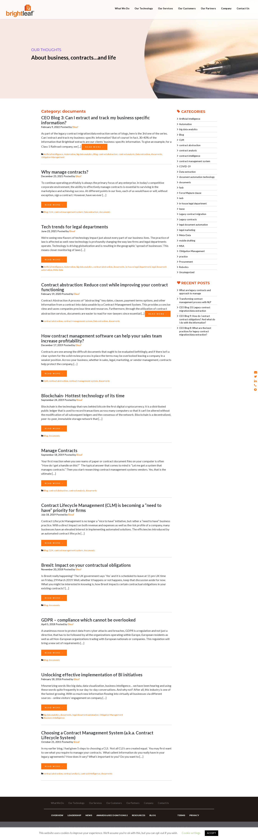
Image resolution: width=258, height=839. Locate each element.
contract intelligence (90, 773)
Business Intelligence (54, 717)
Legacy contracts (188, 219)
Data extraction (143, 154)
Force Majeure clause (190, 192)
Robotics (183, 267)
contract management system (68, 212)
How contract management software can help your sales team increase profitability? (101, 338)
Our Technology (144, 12)
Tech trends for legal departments (74, 226)
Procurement (186, 261)
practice (183, 256)
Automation (70, 154)
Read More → (94, 147)
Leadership (73, 819)
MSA (181, 245)
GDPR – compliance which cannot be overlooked (88, 619)
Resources (136, 819)
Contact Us (243, 12)
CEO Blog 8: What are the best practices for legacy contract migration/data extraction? (195, 331)
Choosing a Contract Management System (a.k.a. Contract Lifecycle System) (97, 735)
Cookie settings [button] (191, 833)
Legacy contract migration (192, 214)
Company (226, 12)
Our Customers (187, 12)
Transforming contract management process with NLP (195, 300)
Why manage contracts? (64, 171)
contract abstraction (108, 154)
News (87, 819)
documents (156, 154)
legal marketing (187, 230)
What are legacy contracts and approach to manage (195, 292)
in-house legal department (138, 266)
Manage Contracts (59, 450)
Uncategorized (186, 272)
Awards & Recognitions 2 (110, 819)
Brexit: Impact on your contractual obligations (86, 565)
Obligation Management (52, 157)
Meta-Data (58, 270)
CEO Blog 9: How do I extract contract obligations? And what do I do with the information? (197, 319)
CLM (51, 212)
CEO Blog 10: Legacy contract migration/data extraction (194, 309)
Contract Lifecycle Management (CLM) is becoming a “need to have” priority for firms (101, 508)
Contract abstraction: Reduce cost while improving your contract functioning (104, 287)
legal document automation (85, 714)
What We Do (122, 12)
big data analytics (84, 154)
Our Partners (208, 12)
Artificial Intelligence (53, 154)
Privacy (193, 819)
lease (182, 208)
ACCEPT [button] (211, 833)
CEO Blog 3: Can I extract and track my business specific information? (95, 120)
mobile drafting (187, 240)
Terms (181, 819)
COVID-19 (185, 166)
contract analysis (127, 154)
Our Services (165, 12)
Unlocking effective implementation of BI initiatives (91, 674)
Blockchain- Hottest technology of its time (83, 395)
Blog (95, 154)
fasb (181, 187)
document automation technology (197, 177)
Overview (57, 819)
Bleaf (75, 126)
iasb (181, 198)
